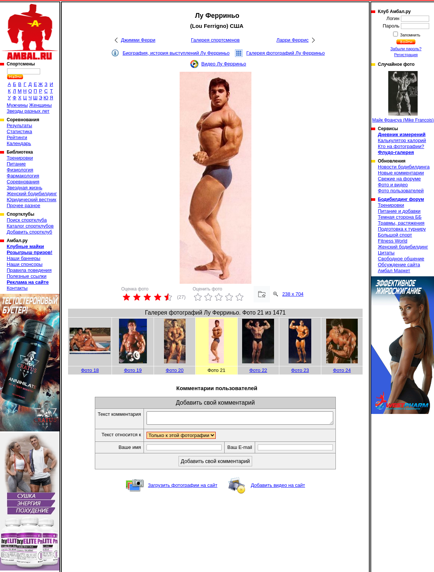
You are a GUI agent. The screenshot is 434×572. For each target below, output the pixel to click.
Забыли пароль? (406, 48)
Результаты (19, 125)
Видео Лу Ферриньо (223, 64)
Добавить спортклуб (29, 232)
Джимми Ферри (138, 40)
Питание (16, 164)
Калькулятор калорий (402, 140)
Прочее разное (23, 205)
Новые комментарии (401, 173)
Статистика (19, 131)
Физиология (20, 170)
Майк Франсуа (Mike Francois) (403, 97)
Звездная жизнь (24, 187)
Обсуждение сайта (399, 264)
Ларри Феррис (292, 40)
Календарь (19, 143)
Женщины (40, 105)
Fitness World (392, 241)
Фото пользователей (401, 190)
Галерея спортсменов (215, 40)
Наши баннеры (23, 258)
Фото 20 (175, 370)
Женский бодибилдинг (32, 193)
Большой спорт (395, 235)
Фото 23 (300, 370)
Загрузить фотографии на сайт (183, 487)
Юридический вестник (31, 199)
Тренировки (20, 158)
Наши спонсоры (24, 264)
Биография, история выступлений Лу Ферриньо (176, 53)
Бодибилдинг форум (401, 199)
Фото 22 (258, 370)
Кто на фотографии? (401, 146)
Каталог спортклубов (30, 226)
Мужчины (17, 105)
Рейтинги (17, 137)
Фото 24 (342, 370)
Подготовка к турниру (402, 229)
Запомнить (410, 35)
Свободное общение (401, 258)
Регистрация (406, 54)
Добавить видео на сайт (278, 487)
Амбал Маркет (394, 270)
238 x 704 (292, 294)
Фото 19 (133, 370)
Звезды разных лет (28, 111)
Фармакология (23, 176)
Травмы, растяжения (401, 223)
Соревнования (23, 181)
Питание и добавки (399, 211)
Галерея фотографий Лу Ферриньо (285, 53)
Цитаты (386, 253)
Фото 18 (90, 370)
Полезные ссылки (26, 276)
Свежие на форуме (399, 178)
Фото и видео (393, 184)
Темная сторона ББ (400, 217)
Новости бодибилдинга (404, 167)
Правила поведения (29, 270)
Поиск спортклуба (27, 220)
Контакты (17, 288)
